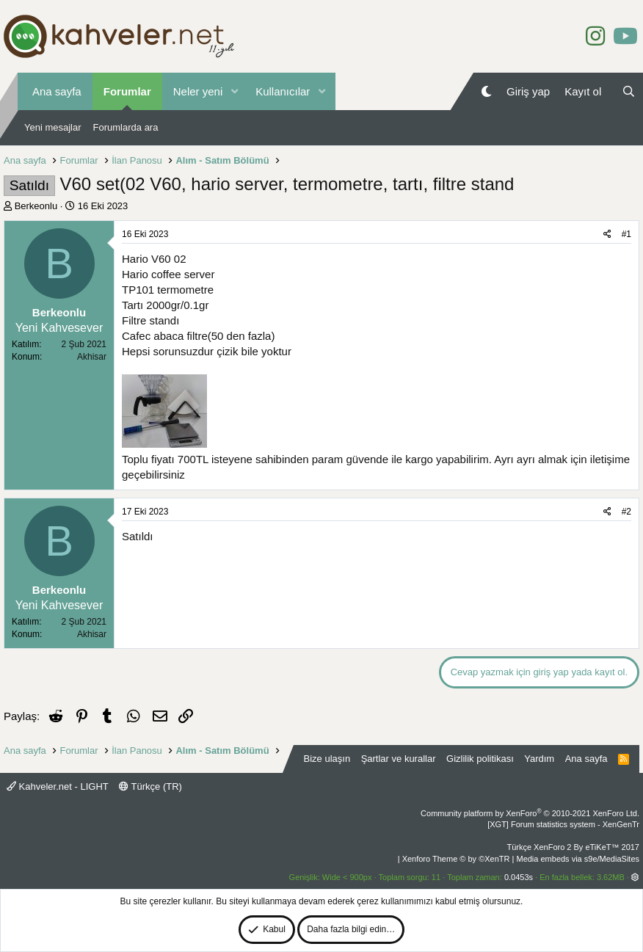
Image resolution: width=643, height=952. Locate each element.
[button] (234, 91)
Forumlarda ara (126, 127)
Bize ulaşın (327, 758)
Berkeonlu (36, 205)
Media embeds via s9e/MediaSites (577, 858)
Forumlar (127, 91)
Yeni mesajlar (52, 127)
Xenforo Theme (456, 858)
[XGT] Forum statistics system (563, 824)
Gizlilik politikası (480, 758)
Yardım (539, 758)
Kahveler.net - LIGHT (58, 786)
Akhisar (91, 357)
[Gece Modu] (486, 91)
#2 (626, 511)
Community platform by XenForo (530, 813)
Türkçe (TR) (150, 786)
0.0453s (518, 877)
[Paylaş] (607, 234)
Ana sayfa (56, 91)
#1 (626, 234)
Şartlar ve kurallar (398, 758)
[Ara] (628, 91)
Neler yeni (198, 91)
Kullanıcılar (282, 91)
